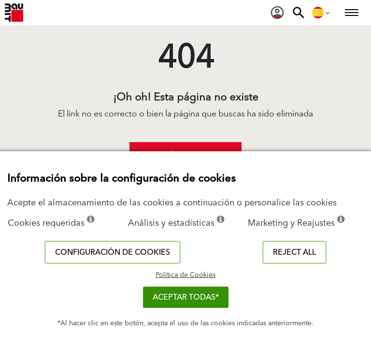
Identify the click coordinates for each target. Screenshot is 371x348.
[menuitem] (277, 12)
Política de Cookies (185, 275)
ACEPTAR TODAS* (186, 297)
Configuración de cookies (112, 252)
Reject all (294, 252)
